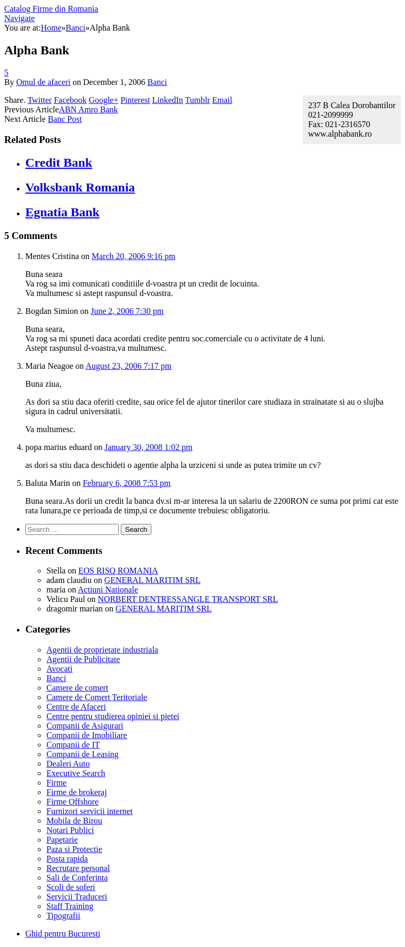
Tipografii (63, 915)
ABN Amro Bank (88, 109)
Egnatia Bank (62, 212)
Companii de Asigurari (84, 725)
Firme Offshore (72, 801)
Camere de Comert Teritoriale (96, 697)
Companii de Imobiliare (86, 735)
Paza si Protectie (74, 849)
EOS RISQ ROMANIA (118, 570)
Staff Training (69, 906)
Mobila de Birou (74, 820)
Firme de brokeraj (76, 792)
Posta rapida (67, 858)
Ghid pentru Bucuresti (62, 933)
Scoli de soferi (70, 887)
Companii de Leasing (82, 754)
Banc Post (65, 118)
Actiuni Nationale (108, 589)
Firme (56, 782)
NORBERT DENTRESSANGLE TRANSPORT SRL (188, 599)
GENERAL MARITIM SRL (152, 580)
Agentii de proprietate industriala (102, 649)
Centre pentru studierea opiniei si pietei (112, 716)
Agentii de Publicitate (83, 659)
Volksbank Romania (80, 187)
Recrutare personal (78, 868)
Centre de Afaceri (76, 706)
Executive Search (75, 773)
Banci (157, 82)
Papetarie (62, 839)
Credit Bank (58, 162)
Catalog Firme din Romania (51, 8)
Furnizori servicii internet (89, 811)
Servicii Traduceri (76, 896)
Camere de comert (77, 687)
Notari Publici (70, 830)
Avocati (59, 668)
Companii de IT (73, 744)
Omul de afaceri (43, 82)
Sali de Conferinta (77, 877)
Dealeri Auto (68, 763)
